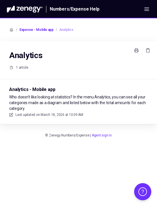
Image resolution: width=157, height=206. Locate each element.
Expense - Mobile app (36, 30)
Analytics (66, 30)
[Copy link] (147, 50)
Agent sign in (102, 135)
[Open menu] (146, 9)
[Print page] (136, 50)
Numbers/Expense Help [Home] (75, 9)
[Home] (25, 9)
